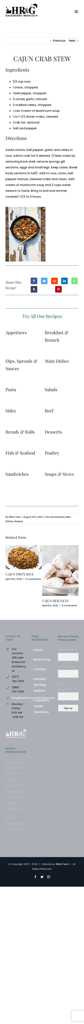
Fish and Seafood (54, 516)
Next (72, 41)
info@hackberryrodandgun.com (19, 698)
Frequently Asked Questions (41, 706)
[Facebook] (34, 281)
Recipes (18, 521)
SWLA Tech (15, 516)
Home (38, 650)
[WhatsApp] (74, 281)
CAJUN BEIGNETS (55, 601)
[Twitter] (44, 281)
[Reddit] (54, 281)
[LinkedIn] (64, 281)
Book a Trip (42, 659)
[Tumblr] (34, 289)
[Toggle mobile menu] (77, 12)
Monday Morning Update (40, 685)
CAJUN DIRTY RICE (19, 574)
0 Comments (33, 579)
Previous (59, 41)
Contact (40, 669)
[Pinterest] (58, 289)
